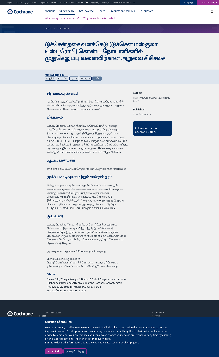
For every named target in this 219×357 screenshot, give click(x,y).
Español (19, 2)
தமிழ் (97, 78)
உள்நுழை (188, 2)
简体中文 (105, 2)
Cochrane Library (208, 2)
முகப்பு (48, 28)
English (10, 2)
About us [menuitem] (50, 11)
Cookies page (128, 342)
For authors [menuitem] (146, 11)
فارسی (27, 2)
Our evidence (62, 28)
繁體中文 (95, 2)
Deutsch (63, 2)
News (157, 315)
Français (35, 2)
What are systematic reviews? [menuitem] (62, 18)
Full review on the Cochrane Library (146, 130)
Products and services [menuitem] (122, 11)
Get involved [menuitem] (86, 11)
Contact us (159, 312)
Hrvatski (54, 2)
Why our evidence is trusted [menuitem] (99, 18)
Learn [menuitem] (101, 11)
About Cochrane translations (123, 2)
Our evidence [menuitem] (67, 11)
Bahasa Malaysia (76, 2)
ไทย (86, 2)
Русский (44, 2)
